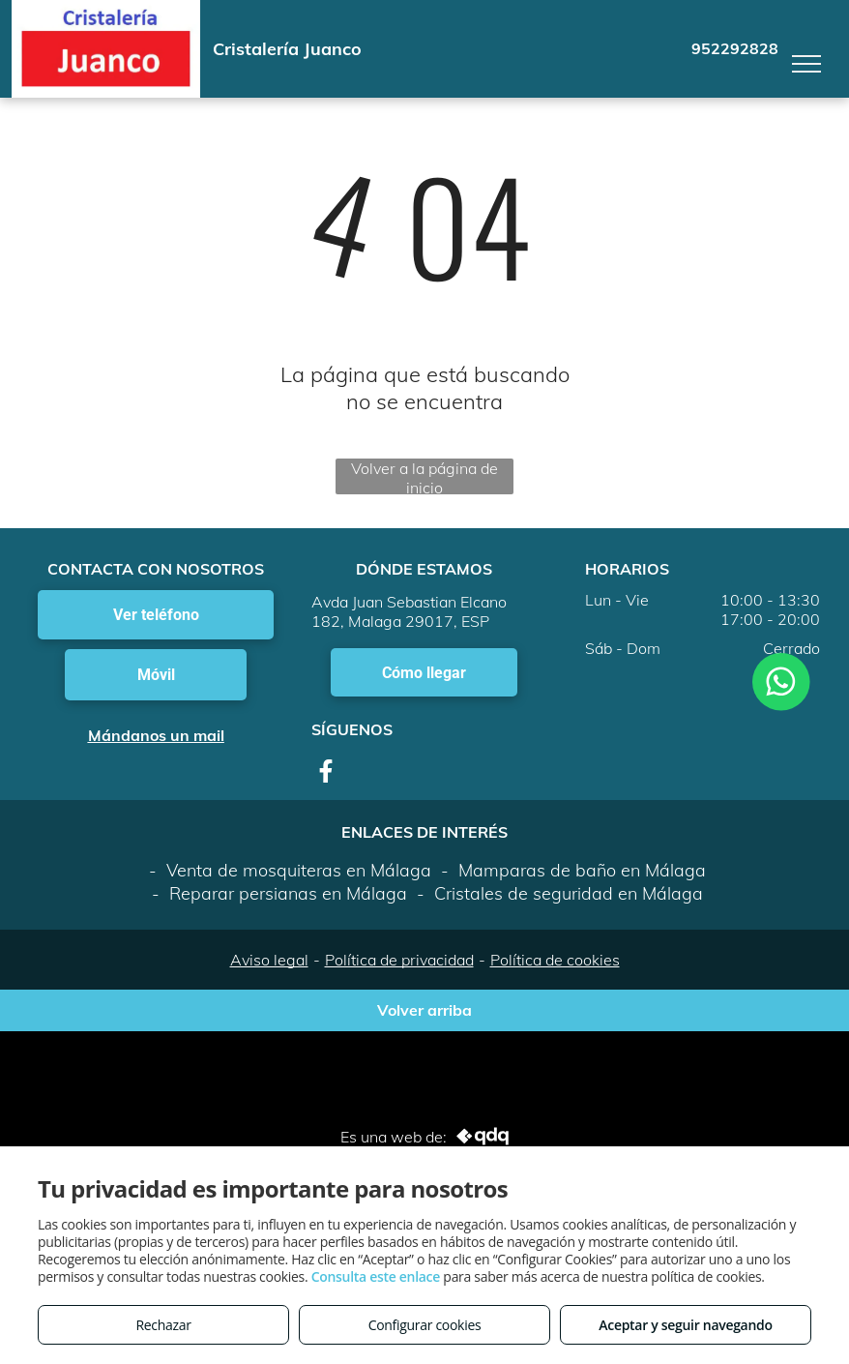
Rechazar (162, 1325)
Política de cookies (555, 959)
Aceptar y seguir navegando (685, 1325)
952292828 (734, 48)
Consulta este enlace (375, 1276)
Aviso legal (269, 959)
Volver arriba (424, 1010)
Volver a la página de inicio (424, 476)
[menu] (806, 64)
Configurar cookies (425, 1325)
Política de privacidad (399, 959)
